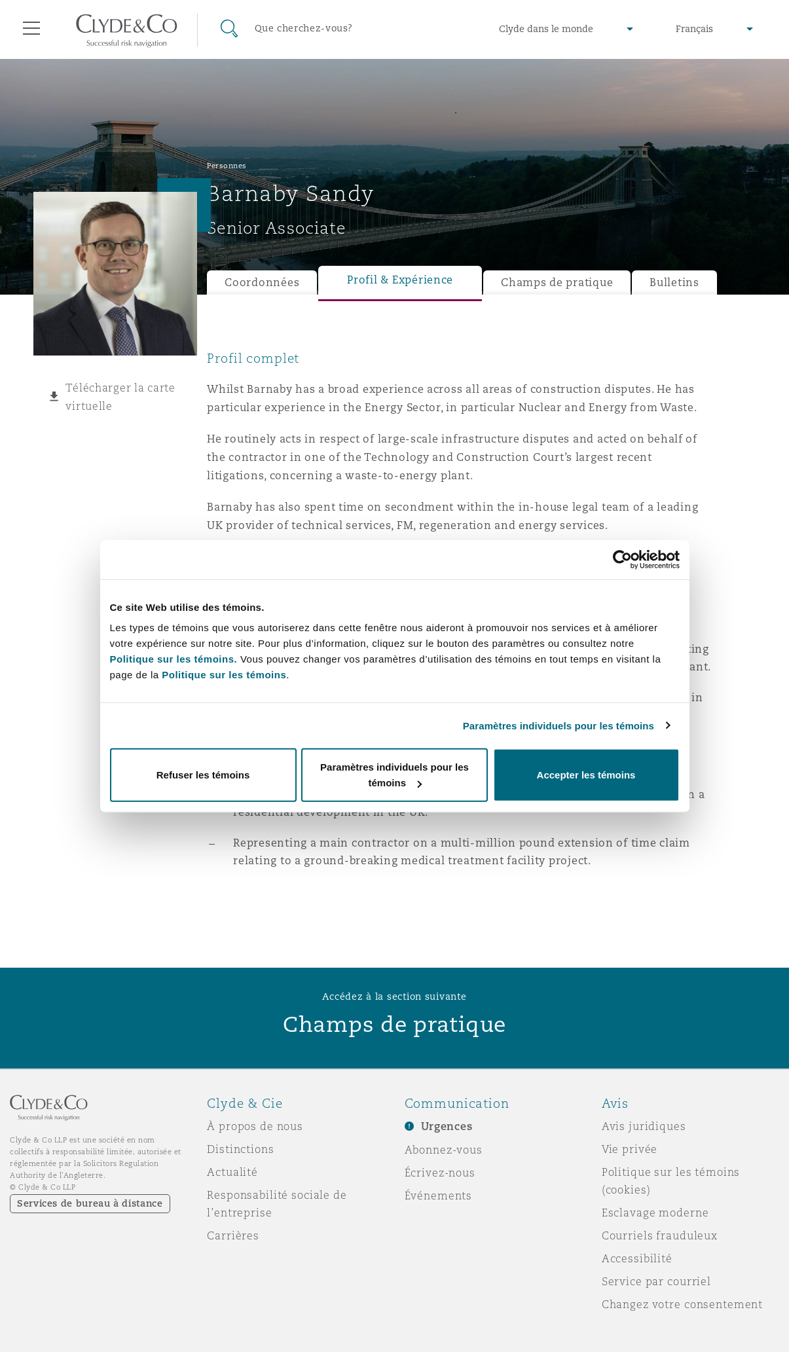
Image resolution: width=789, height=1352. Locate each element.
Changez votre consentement (682, 1304)
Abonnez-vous (444, 1149)
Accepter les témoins (586, 774)
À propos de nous (255, 1126)
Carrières (233, 1235)
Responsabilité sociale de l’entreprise (277, 1203)
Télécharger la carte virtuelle (120, 396)
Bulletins (674, 282)
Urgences (447, 1126)
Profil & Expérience (400, 280)
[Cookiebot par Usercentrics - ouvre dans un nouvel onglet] (622, 559)
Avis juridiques (644, 1126)
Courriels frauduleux (660, 1235)
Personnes (227, 165)
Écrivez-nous (440, 1172)
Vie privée (630, 1149)
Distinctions (240, 1149)
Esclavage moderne (655, 1212)
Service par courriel (656, 1281)
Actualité (232, 1171)
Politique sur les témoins (224, 674)
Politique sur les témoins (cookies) (671, 1180)
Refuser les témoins (203, 774)
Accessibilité (637, 1258)
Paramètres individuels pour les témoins (558, 725)
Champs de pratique (557, 282)
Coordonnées (262, 282)
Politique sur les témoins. (174, 659)
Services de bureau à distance (90, 1203)
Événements (439, 1195)
